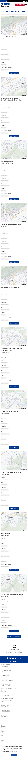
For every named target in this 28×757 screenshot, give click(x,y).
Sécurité (2, 715)
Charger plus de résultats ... (14, 636)
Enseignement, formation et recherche (7, 680)
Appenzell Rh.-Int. (4, 726)
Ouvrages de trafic (4, 682)
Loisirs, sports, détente (4, 669)
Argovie (2, 723)
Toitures (2, 701)
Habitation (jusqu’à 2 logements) (6, 685)
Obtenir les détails (14, 73)
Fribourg (2, 731)
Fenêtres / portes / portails (5, 705)
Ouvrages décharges (4, 667)
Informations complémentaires (10, 751)
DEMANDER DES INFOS (20, 4)
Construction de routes (4, 716)
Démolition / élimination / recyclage (6, 700)
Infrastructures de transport (5, 681)
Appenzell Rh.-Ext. (4, 725)
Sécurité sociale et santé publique (6, 670)
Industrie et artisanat (4, 674)
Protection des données (14, 649)
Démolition (3, 690)
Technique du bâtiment (5, 707)
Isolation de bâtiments (4, 706)
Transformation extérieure (5, 694)
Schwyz (2, 744)
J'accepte (14, 754)
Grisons (2, 735)
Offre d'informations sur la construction (14, 642)
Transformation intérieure (5, 695)
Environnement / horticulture (5, 719)
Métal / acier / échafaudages (5, 711)
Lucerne (2, 737)
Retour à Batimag (4, 1)
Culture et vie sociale (4, 676)
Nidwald (2, 740)
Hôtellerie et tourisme (4, 671)
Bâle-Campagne (3, 727)
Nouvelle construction (4, 692)
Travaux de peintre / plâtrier (5, 710)
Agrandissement (3, 691)
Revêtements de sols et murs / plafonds (7, 702)
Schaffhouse (3, 742)
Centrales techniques (4, 679)
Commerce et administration (5, 672)
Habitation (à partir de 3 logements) (6, 684)
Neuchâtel (2, 739)
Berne (2, 730)
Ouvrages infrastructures (5, 675)
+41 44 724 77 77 (14, 661)
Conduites (2, 714)
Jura (1, 736)
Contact (14, 645)
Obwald (2, 741)
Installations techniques (5, 717)
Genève (2, 732)
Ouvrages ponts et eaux (4, 666)
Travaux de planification (5, 712)
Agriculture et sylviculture (5, 677)
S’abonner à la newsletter (14, 643)
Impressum (14, 647)
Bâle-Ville (2, 728)
